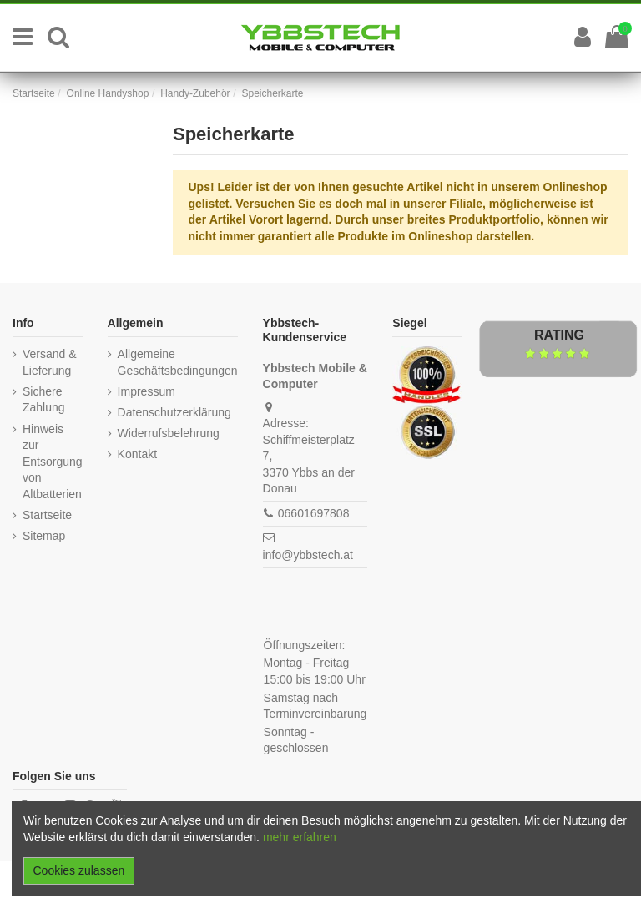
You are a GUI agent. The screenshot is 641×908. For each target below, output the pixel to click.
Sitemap (44, 535)
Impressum (146, 391)
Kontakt (137, 454)
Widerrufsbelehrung (169, 433)
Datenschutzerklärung (174, 412)
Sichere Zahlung (44, 400)
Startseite (47, 515)
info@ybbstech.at (308, 555)
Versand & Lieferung (50, 362)
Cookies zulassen (79, 870)
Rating (559, 335)
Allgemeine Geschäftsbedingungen (178, 362)
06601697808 (314, 513)
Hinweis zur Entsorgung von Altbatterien (53, 461)
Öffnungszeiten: (305, 645)
